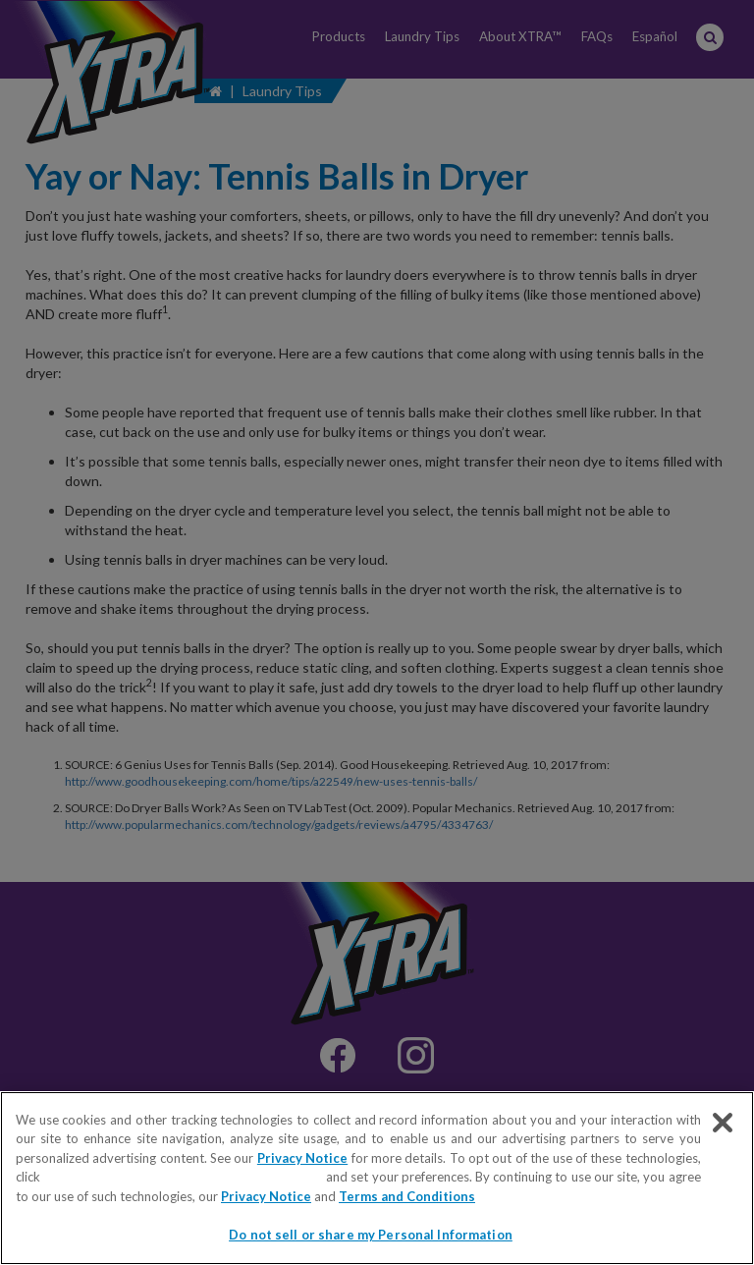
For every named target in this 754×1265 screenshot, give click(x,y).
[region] (377, 1178)
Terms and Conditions (407, 1196)
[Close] (722, 1122)
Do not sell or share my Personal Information (184, 1176)
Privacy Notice (302, 1158)
